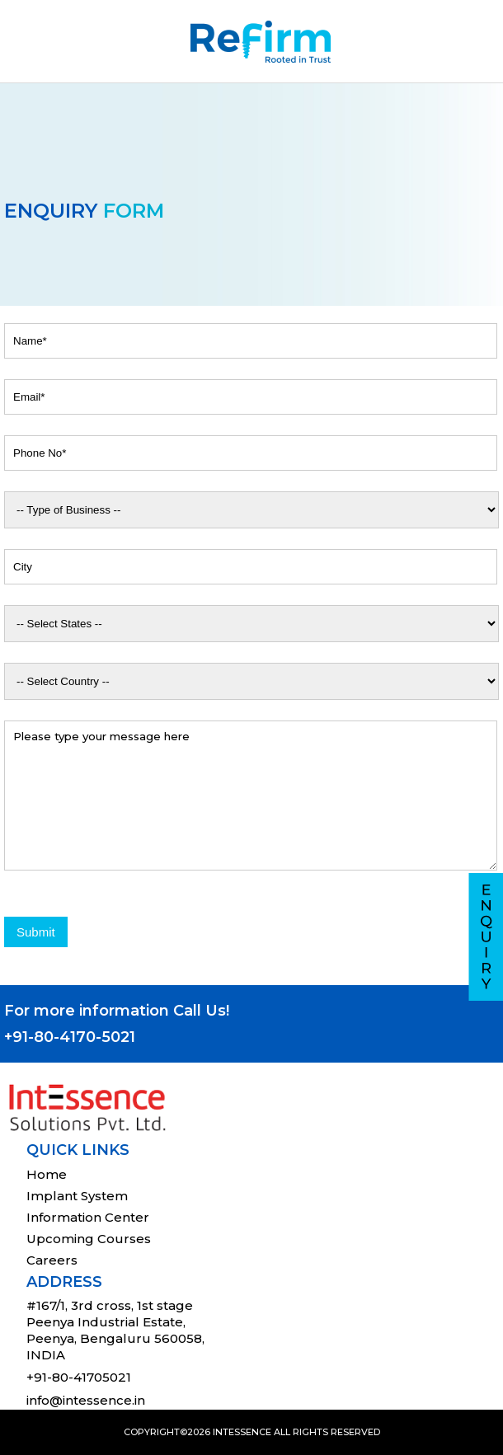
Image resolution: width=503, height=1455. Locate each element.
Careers (52, 1260)
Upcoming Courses (88, 1238)
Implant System (77, 1196)
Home (46, 1174)
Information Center (87, 1217)
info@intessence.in (85, 1400)
